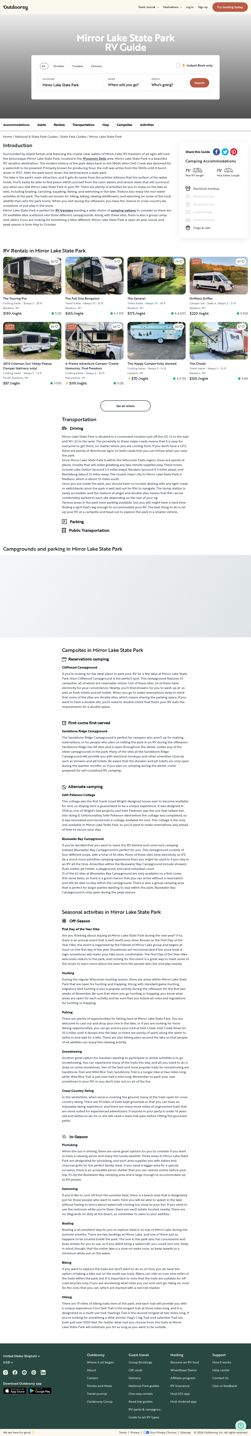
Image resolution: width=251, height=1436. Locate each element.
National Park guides (144, 1385)
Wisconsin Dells (94, 158)
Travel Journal (148, 7)
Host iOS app (180, 1393)
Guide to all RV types (144, 1417)
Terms (123, 1432)
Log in (190, 7)
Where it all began (100, 1362)
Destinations (172, 7)
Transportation (84, 124)
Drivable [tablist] (58, 66)
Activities (147, 124)
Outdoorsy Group (100, 1401)
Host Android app (183, 1401)
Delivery (135, 1378)
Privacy (135, 1432)
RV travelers (64, 210)
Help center (221, 1370)
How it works (221, 1362)
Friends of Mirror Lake (136, 944)
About (91, 1370)
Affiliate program (182, 1378)
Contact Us (220, 1378)
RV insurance (180, 1385)
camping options (123, 210)
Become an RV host (184, 1362)
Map (105, 124)
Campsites (124, 124)
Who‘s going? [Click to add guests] (162, 82)
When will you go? (123, 82)
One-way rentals (141, 1393)
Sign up (203, 7)
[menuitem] (148, 7)
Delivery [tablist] (96, 66)
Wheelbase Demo (183, 1370)
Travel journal (97, 1393)
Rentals (59, 124)
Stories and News (99, 1385)
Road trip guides (141, 1401)
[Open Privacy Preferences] (159, 1432)
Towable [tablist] (77, 66)
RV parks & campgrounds (147, 1409)
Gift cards (135, 1370)
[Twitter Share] (225, 151)
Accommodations (16, 124)
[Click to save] (54, 261)
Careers (92, 1378)
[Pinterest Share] (233, 151)
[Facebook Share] (216, 151)
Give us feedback (224, 1385)
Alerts (41, 124)
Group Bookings (140, 1362)
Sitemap (185, 1432)
